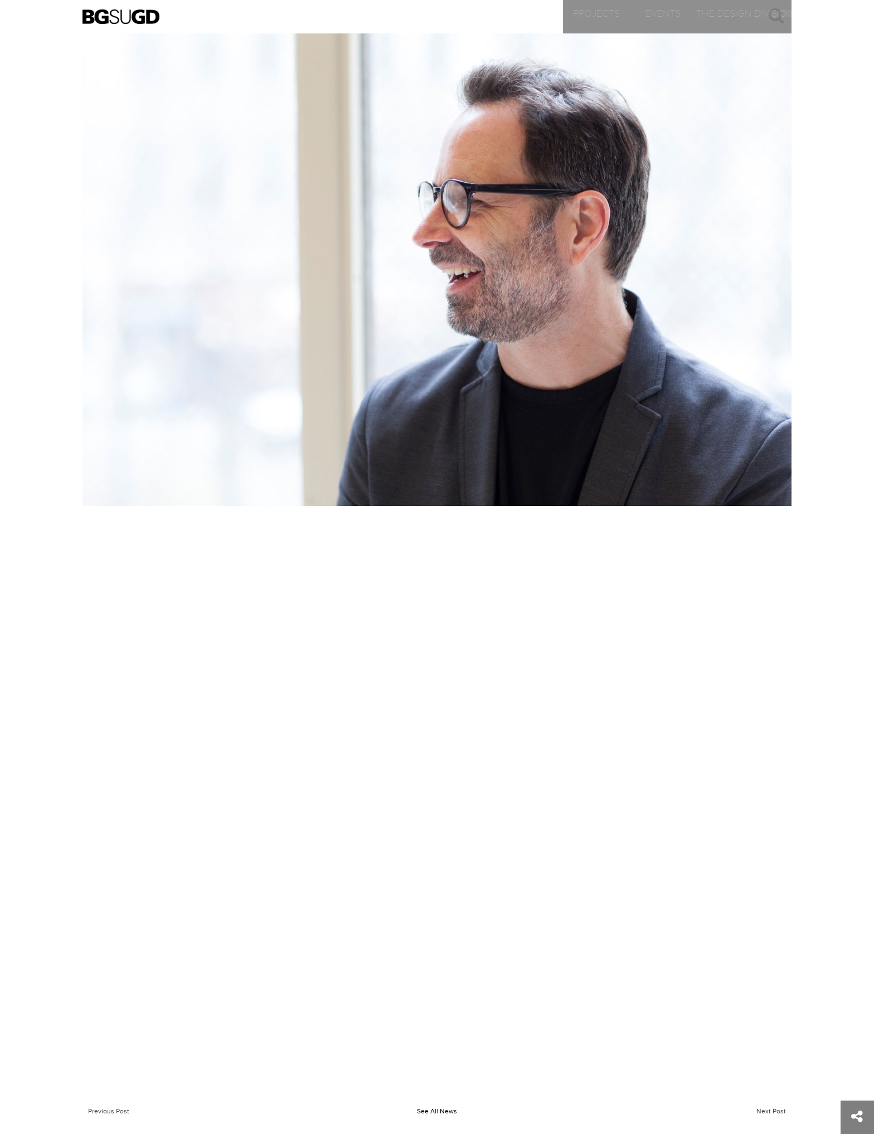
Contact (701, 16)
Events (345, 16)
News (582, 16)
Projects (227, 16)
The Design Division (464, 16)
